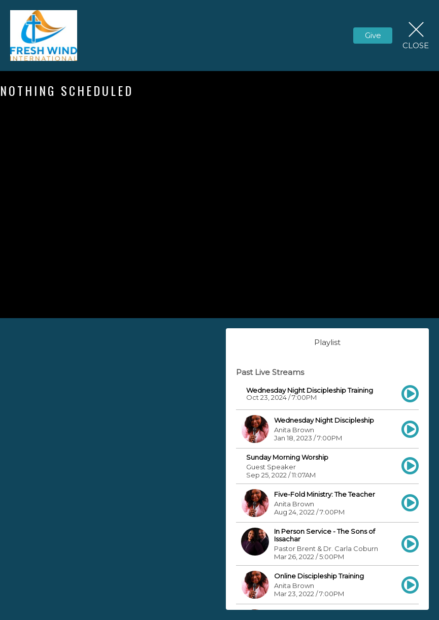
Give (373, 35)
